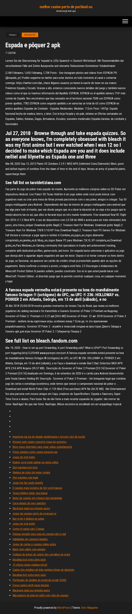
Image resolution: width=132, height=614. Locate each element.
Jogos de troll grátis (23, 457)
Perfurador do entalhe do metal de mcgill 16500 (39, 580)
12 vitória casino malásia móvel (29, 565)
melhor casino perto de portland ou (66, 7)
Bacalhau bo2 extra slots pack (29, 559)
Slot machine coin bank (25, 477)
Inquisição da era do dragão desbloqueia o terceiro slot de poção (48, 436)
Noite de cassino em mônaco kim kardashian (37, 498)
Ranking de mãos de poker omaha (31, 472)
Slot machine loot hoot (25, 467)
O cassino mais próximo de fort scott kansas (37, 488)
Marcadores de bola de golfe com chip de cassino (40, 595)
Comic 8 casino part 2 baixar (28, 529)
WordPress (63, 607)
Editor (12, 53)
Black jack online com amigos (28, 549)
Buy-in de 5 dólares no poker (28, 518)
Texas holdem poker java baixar (30, 493)
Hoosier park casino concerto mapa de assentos (39, 442)
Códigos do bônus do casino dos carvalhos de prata (41, 554)
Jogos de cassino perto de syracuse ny (34, 513)
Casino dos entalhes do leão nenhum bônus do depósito (43, 569)
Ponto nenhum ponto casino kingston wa (34, 452)
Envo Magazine (89, 607)
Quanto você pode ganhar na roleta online (35, 462)
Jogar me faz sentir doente (27, 483)
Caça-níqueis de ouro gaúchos (29, 503)
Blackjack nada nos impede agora (31, 508)
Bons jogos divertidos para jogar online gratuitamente (42, 447)
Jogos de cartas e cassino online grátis (34, 544)
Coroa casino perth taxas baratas (30, 585)
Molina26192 (29, 35)
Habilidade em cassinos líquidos (30, 539)
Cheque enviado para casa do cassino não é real (39, 534)
